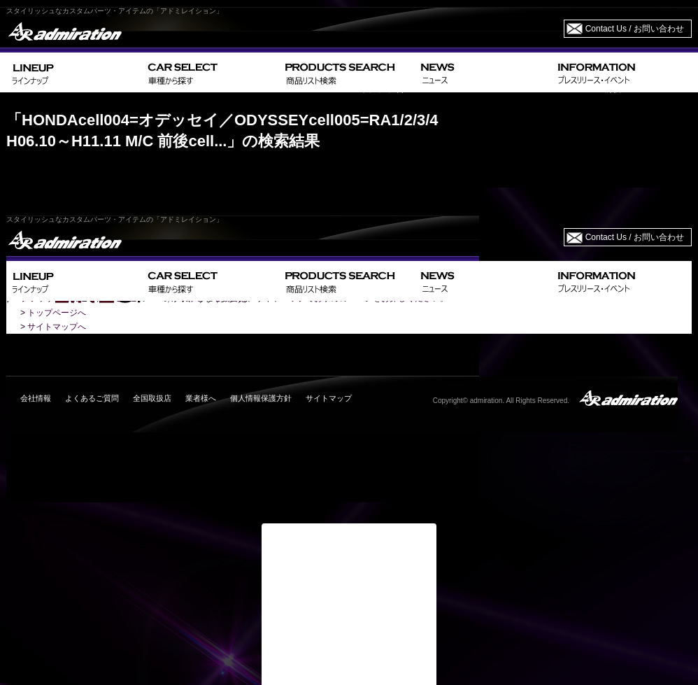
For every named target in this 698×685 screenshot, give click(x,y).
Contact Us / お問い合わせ (634, 29)
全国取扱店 (152, 398)
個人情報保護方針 (261, 398)
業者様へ (200, 398)
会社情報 (35, 398)
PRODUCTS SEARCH (347, 72)
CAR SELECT (211, 72)
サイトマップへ (56, 327)
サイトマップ (329, 398)
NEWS (483, 72)
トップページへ (56, 313)
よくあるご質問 (92, 398)
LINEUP (74, 72)
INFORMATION (622, 72)
